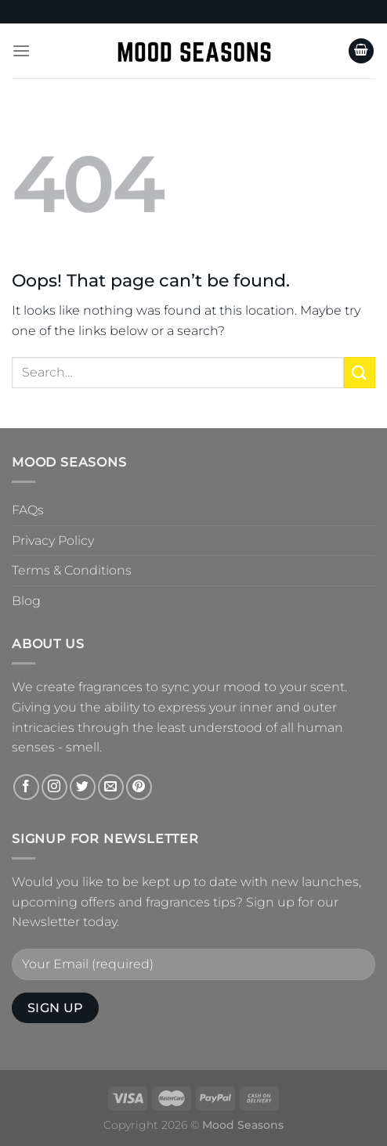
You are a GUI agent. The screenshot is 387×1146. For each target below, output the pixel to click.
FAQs (28, 510)
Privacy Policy (53, 540)
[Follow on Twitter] (83, 787)
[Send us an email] (111, 787)
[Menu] (21, 50)
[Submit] (359, 372)
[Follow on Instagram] (54, 787)
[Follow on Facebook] (26, 787)
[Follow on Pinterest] (139, 787)
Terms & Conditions (72, 570)
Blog (26, 600)
